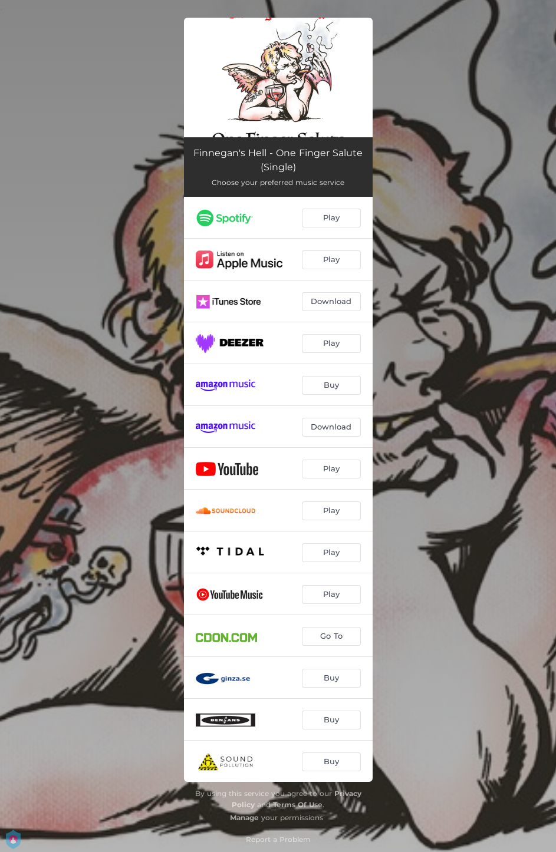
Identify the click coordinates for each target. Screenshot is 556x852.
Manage (244, 817)
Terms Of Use (298, 804)
